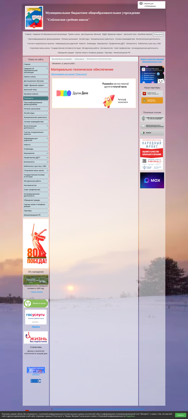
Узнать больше (37, 292)
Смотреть (36, 374)
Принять (181, 415)
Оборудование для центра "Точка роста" (69, 74)
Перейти (36, 327)
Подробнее (130, 416)
